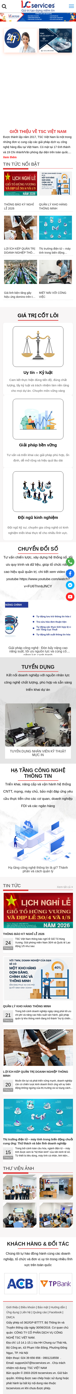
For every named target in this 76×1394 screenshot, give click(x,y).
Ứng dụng (12, 1312)
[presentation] (6, 628)
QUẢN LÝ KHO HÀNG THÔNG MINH (53, 206)
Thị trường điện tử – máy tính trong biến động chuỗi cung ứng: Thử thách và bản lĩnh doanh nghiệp (55, 251)
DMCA (10, 1317)
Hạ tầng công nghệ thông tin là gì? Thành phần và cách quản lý (38, 869)
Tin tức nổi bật (21, 164)
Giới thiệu (12, 1307)
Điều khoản (28, 1307)
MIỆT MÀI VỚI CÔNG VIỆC (52, 294)
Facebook (55, 1312)
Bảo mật (43, 1307)
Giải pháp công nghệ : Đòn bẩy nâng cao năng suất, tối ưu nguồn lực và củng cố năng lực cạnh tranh (38, 651)
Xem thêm (10, 157)
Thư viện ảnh (18, 1168)
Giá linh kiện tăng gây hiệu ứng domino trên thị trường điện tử (19, 295)
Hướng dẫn (58, 1307)
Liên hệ (26, 1312)
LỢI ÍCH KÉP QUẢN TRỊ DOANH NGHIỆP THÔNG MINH (20, 251)
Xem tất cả (65, 887)
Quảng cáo (40, 1312)
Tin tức (12, 885)
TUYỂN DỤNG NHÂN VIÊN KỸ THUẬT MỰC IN (38, 753)
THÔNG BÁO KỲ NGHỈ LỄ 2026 (19, 206)
